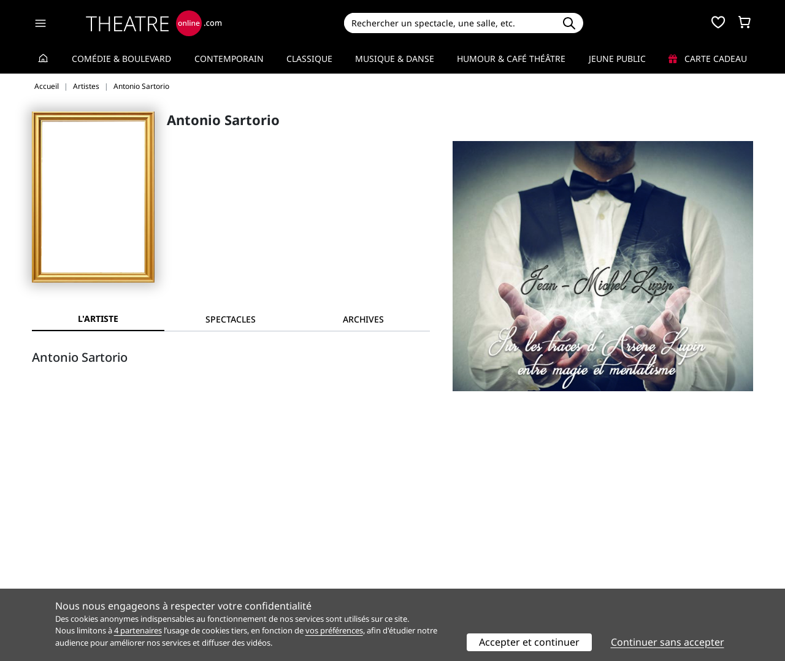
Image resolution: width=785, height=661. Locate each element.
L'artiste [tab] (98, 318)
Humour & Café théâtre (511, 58)
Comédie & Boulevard (121, 58)
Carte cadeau (707, 58)
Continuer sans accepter (667, 642)
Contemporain (229, 58)
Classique (309, 58)
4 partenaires (138, 630)
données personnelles (291, 572)
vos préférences (334, 630)
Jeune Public (617, 58)
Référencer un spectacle (450, 546)
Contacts (49, 584)
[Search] (449, 23)
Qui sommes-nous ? (72, 546)
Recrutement (58, 559)
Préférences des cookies (265, 584)
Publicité (417, 559)
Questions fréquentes (260, 559)
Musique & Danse (394, 58)
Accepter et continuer (529, 642)
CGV (224, 572)
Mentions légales (67, 572)
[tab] (230, 319)
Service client (243, 546)
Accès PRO (421, 572)
